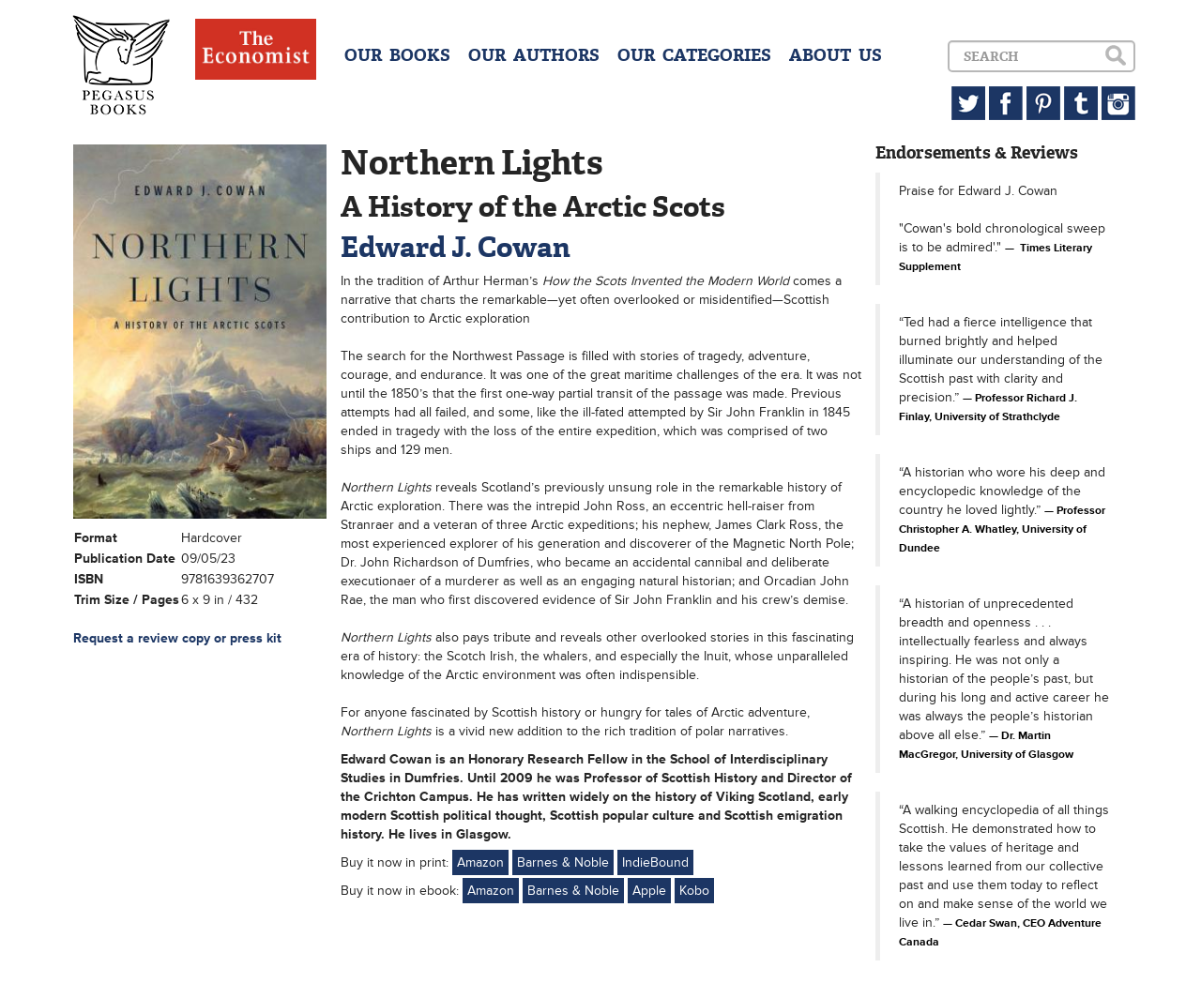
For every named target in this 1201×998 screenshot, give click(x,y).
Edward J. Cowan (455, 247)
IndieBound (655, 862)
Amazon (480, 862)
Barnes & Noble (563, 862)
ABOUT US (835, 55)
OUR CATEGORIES (694, 55)
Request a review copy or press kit (177, 638)
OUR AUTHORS (534, 55)
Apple (649, 891)
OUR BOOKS (397, 55)
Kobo (694, 891)
